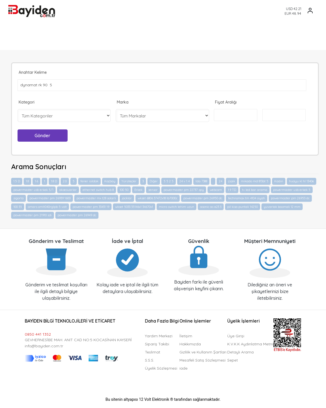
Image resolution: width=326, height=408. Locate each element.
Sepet (232, 359)
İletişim (185, 334)
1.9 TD (232, 189)
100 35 (17, 206)
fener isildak (89, 180)
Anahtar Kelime (33, 72)
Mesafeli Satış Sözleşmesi (202, 359)
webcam (216, 189)
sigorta (18, 197)
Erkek (138, 189)
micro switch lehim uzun (176, 206)
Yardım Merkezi (158, 334)
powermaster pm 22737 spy (184, 189)
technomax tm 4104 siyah (246, 197)
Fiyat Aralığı (226, 101)
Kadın (278, 180)
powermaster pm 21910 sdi (32, 214)
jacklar (127, 197)
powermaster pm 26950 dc (202, 197)
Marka (123, 101)
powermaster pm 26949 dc (77, 214)
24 (220, 180)
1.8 (27, 180)
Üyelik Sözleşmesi (161, 367)
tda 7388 (201, 180)
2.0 (65, 180)
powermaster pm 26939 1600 (50, 197)
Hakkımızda (190, 342)
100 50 (124, 189)
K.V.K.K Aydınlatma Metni (250, 342)
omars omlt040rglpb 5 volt (47, 206)
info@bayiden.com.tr (44, 344)
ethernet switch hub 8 (98, 189)
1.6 (36, 180)
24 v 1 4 (184, 180)
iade (183, 367)
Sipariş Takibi (157, 342)
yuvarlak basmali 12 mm (282, 206)
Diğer (154, 180)
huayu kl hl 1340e (301, 180)
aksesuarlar (68, 189)
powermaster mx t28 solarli (96, 197)
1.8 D (54, 180)
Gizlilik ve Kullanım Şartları (202, 350)
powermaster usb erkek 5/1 (33, 189)
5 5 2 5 (169, 180)
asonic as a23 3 (210, 206)
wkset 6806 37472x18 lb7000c (157, 197)
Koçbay (109, 180)
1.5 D (16, 180)
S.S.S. (149, 359)
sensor (153, 189)
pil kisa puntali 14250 (242, 206)
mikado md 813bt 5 (254, 180)
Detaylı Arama (240, 350)
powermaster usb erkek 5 (291, 189)
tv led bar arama (254, 189)
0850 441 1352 (38, 333)
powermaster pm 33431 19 (91, 206)
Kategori (26, 101)
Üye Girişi (235, 334)
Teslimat (152, 350)
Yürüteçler (129, 180)
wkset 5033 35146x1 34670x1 (134, 206)
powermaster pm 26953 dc (290, 197)
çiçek (231, 180)
